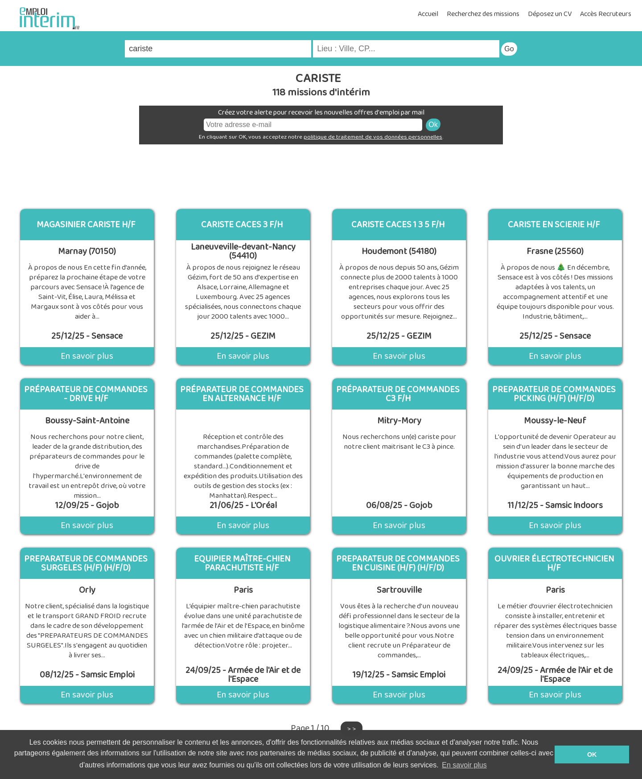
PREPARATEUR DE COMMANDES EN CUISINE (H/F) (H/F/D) (398, 563)
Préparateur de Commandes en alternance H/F (242, 394)
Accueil (428, 14)
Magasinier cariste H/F (86, 224)
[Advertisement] (321, 173)
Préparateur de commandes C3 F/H (398, 394)
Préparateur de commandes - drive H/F (86, 394)
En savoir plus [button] (464, 765)
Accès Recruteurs (605, 14)
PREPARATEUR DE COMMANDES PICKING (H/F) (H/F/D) (554, 394)
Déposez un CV (550, 14)
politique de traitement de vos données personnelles (373, 137)
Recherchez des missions (483, 14)
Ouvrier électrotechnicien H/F (554, 563)
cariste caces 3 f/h (242, 224)
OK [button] (592, 754)
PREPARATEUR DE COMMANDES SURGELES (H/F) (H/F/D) (86, 563)
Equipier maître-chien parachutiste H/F (242, 563)
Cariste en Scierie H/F (554, 224)
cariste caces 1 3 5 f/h (397, 224)
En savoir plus (87, 356)
